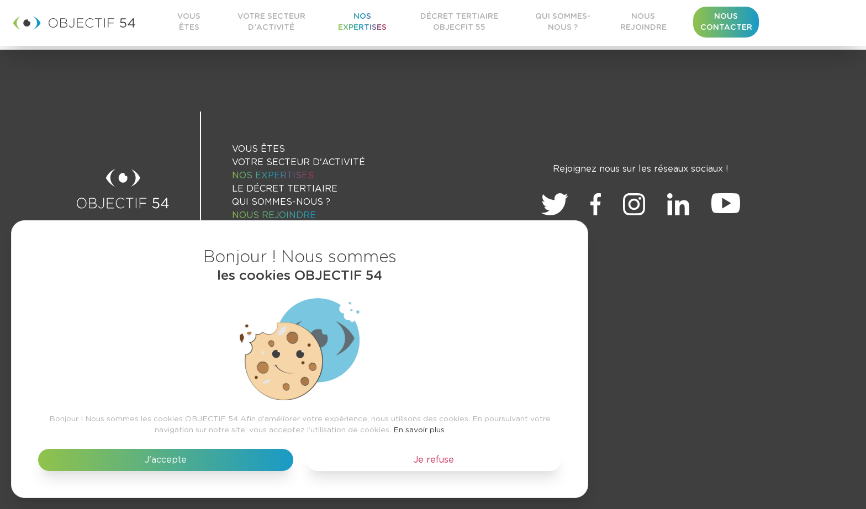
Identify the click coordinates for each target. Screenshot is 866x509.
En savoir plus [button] (419, 430)
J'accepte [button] (166, 459)
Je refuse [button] (434, 459)
